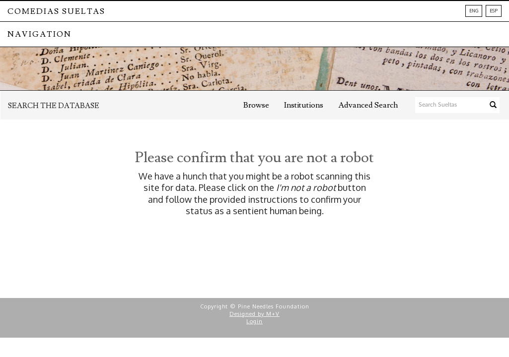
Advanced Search (368, 105)
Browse (256, 105)
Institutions (303, 105)
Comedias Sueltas (56, 11)
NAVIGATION (39, 34)
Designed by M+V (254, 313)
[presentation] (269, 248)
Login (254, 321)
